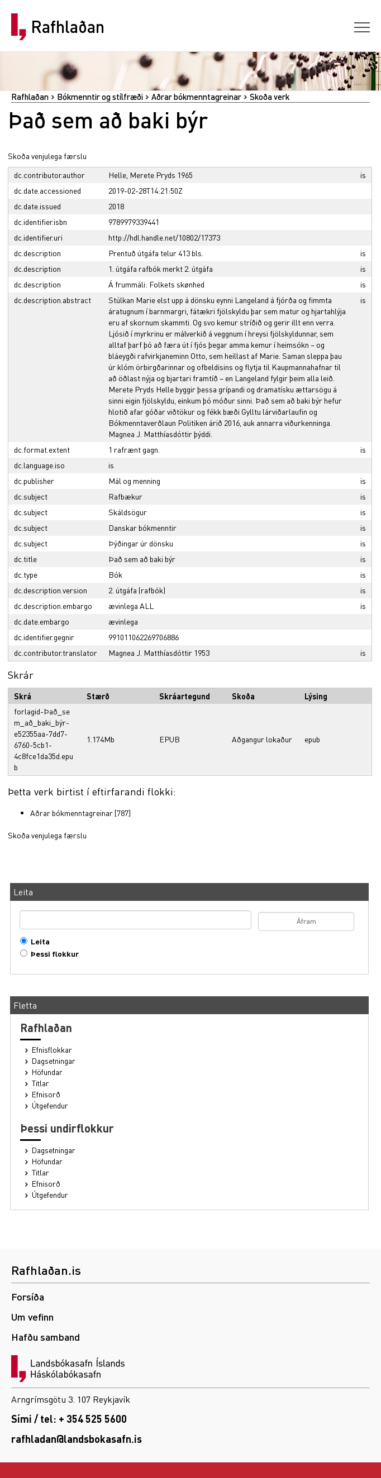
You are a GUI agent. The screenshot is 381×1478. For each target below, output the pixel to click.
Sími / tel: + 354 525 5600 (69, 1418)
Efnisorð (46, 1094)
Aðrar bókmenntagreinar (196, 97)
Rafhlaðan (67, 27)
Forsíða (27, 1296)
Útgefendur (50, 1105)
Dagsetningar (53, 1061)
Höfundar (47, 1072)
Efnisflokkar (52, 1049)
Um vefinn (32, 1316)
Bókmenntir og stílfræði (100, 97)
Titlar (40, 1083)
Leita (38, 941)
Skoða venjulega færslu (47, 156)
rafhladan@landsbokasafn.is (76, 1438)
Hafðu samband (45, 1336)
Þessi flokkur (52, 953)
